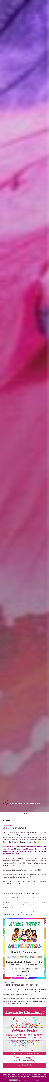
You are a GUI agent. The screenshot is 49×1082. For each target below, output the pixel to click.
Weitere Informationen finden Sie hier (29, 1080)
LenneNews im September (15, 828)
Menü (24, 813)
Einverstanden (13, 1080)
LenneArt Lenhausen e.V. (25, 803)
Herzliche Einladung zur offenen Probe (21, 985)
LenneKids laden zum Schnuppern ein (21, 893)
